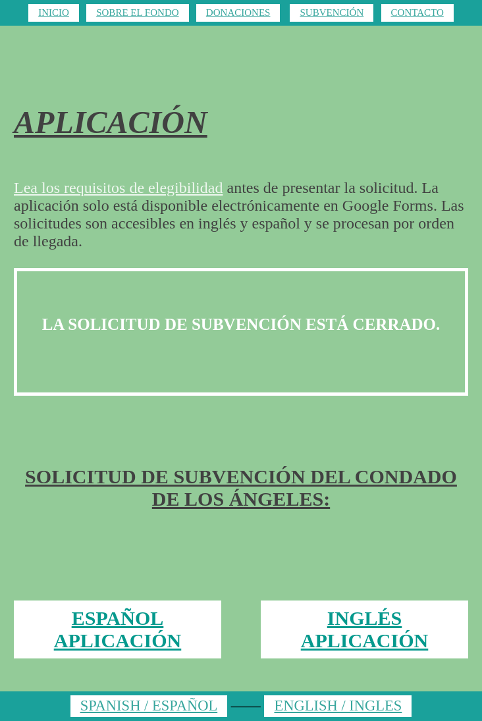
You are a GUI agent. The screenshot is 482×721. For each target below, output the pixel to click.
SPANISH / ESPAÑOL (149, 705)
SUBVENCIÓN (331, 12)
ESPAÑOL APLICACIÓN (118, 629)
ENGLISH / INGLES (338, 705)
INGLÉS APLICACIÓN (365, 629)
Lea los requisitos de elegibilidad (118, 187)
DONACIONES (238, 12)
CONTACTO (417, 12)
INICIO (53, 12)
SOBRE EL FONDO (137, 12)
